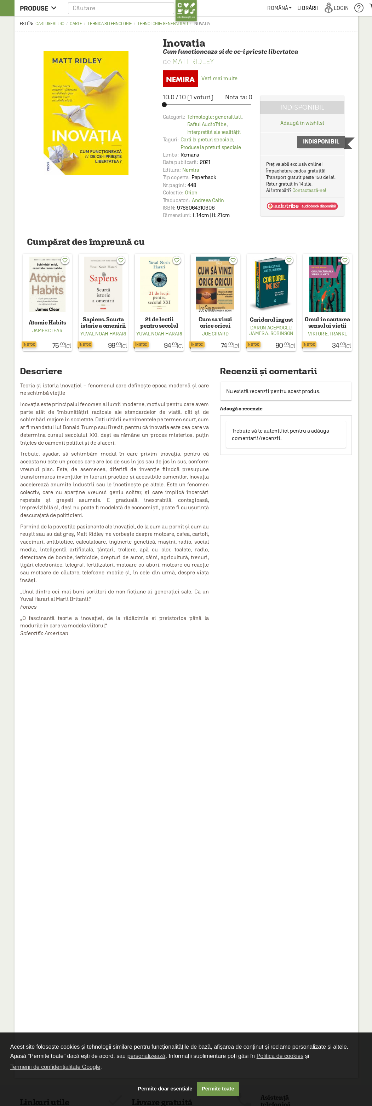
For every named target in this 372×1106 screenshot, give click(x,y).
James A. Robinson (271, 333)
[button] (132, 8)
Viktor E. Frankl (327, 334)
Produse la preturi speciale (211, 147)
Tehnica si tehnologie (109, 23)
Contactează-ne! (309, 190)
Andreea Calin (208, 200)
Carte (76, 23)
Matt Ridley (193, 61)
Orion (191, 192)
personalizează (146, 1056)
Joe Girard (215, 334)
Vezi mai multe (200, 78)
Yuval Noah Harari (103, 334)
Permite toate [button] (218, 1089)
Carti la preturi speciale (207, 139)
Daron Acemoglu (270, 327)
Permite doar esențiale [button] (165, 1089)
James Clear (47, 330)
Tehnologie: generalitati (162, 23)
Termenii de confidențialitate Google (55, 1067)
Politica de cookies (280, 1056)
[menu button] (40, 8)
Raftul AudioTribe (207, 124)
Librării (307, 8)
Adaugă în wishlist (302, 123)
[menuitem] (279, 8)
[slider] (207, 104)
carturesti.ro (49, 23)
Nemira (190, 170)
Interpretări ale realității (214, 132)
